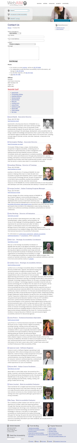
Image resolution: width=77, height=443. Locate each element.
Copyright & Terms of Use (60, 441)
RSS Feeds (43, 441)
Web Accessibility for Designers (55, 434)
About (37, 441)
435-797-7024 (29, 73)
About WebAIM (59, 29)
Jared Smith (15, 92)
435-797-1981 (16, 74)
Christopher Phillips (17, 94)
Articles (45, 3)
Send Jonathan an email (14, 169)
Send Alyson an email (14, 369)
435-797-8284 (37, 67)
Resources (51, 3)
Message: (10, 46)
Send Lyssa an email (13, 320)
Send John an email (13, 216)
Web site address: (11, 437)
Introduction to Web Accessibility (19, 14)
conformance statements (26, 234)
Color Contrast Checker (54, 433)
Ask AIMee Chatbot (53, 431)
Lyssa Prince (15, 105)
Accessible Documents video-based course (20, 204)
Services (39, 3)
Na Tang (14, 112)
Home (9, 28)
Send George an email (14, 192)
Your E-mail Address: (13, 39)
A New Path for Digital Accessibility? (36, 433)
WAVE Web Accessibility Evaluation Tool (57, 436)
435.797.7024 (11, 431)
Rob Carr (14, 101)
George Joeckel (16, 98)
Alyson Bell (15, 108)
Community (65, 3)
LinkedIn (31, 259)
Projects (58, 3)
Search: (12, 10)
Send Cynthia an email (14, 265)
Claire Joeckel (15, 110)
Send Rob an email (13, 242)
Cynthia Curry (15, 103)
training (24, 67)
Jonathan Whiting (16, 96)
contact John (36, 235)
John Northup (15, 99)
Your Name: (11, 35)
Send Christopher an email (15, 144)
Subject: (10, 42)
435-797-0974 (20, 71)
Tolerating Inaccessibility (33, 428)
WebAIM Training (15, 18)
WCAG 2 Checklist (52, 429)
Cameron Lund (16, 106)
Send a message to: (13, 31)
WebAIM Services (60, 27)
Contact (31, 441)
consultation (24, 235)
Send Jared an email (13, 121)
